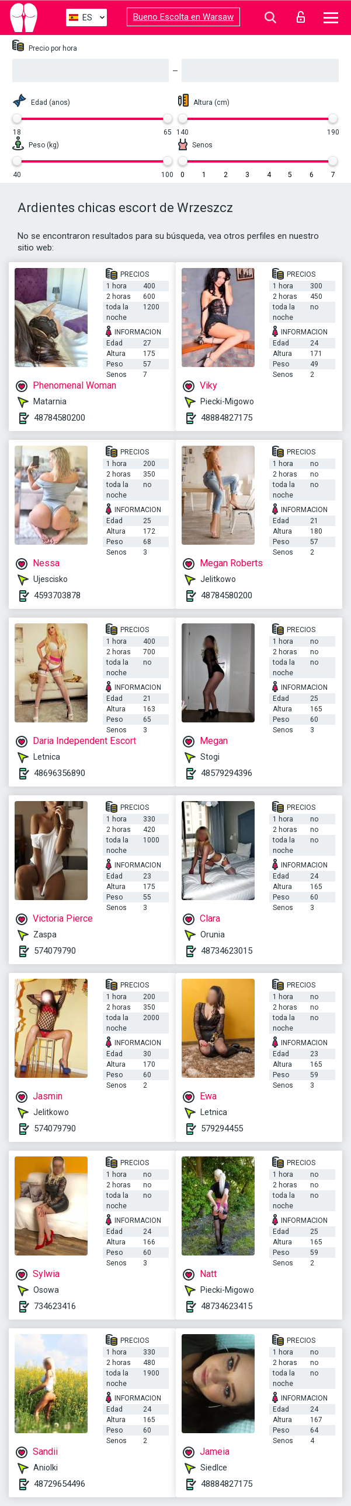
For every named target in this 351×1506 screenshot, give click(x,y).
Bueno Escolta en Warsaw (183, 17)
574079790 (55, 951)
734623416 (55, 1306)
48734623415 (226, 1306)
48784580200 (59, 417)
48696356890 (59, 773)
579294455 (222, 1128)
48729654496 (59, 1484)
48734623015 (226, 951)
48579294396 (226, 773)
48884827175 (226, 417)
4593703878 (57, 595)
